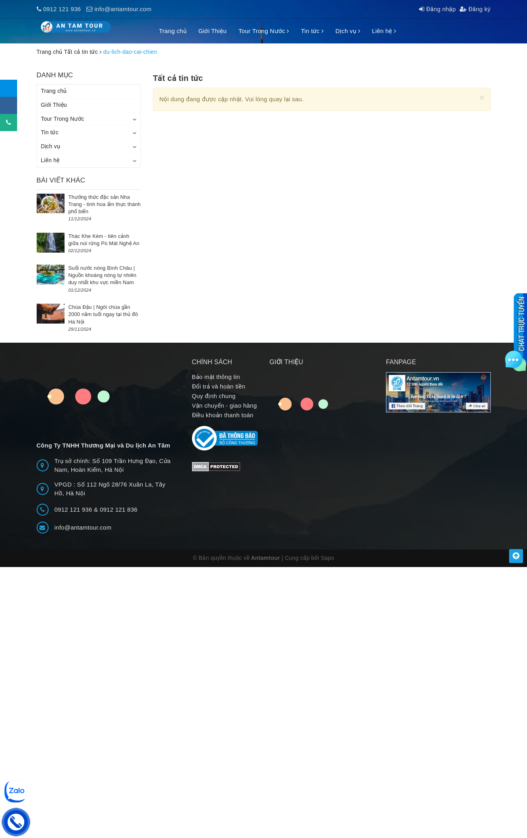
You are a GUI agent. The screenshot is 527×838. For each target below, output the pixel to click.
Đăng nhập (437, 9)
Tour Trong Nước (264, 30)
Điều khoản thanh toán (223, 415)
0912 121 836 (118, 509)
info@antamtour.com (122, 9)
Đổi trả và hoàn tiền (218, 386)
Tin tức (312, 30)
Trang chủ (172, 30)
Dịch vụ (347, 30)
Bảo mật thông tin (216, 376)
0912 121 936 (62, 9)
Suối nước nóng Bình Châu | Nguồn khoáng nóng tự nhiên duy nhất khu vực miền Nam (103, 275)
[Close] (482, 97)
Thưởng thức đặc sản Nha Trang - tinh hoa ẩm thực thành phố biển (105, 204)
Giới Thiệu (212, 30)
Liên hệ (384, 30)
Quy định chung (214, 396)
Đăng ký (475, 9)
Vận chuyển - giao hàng (224, 405)
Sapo (327, 558)
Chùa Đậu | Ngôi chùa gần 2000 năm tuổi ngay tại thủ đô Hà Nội (103, 314)
